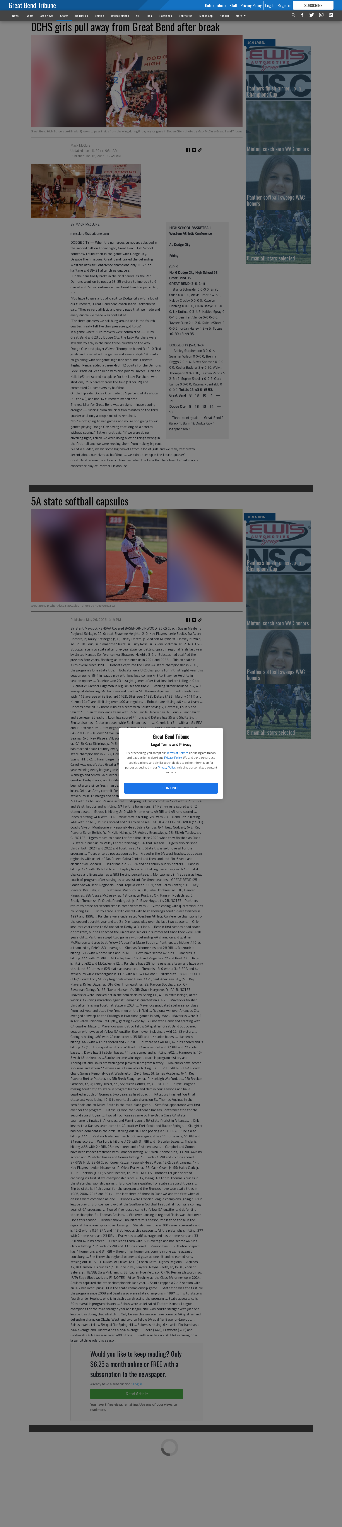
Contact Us (185, 15)
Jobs (149, 15)
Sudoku (224, 15)
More (241, 15)
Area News (46, 15)
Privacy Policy (173, 757)
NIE (138, 15)
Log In (269, 5)
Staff (233, 5)
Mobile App (206, 15)
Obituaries (81, 15)
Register (284, 5)
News (15, 15)
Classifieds (165, 15)
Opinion (99, 15)
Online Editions (120, 15)
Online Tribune (215, 5)
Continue (170, 788)
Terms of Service (177, 752)
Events (29, 15)
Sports (64, 15)
